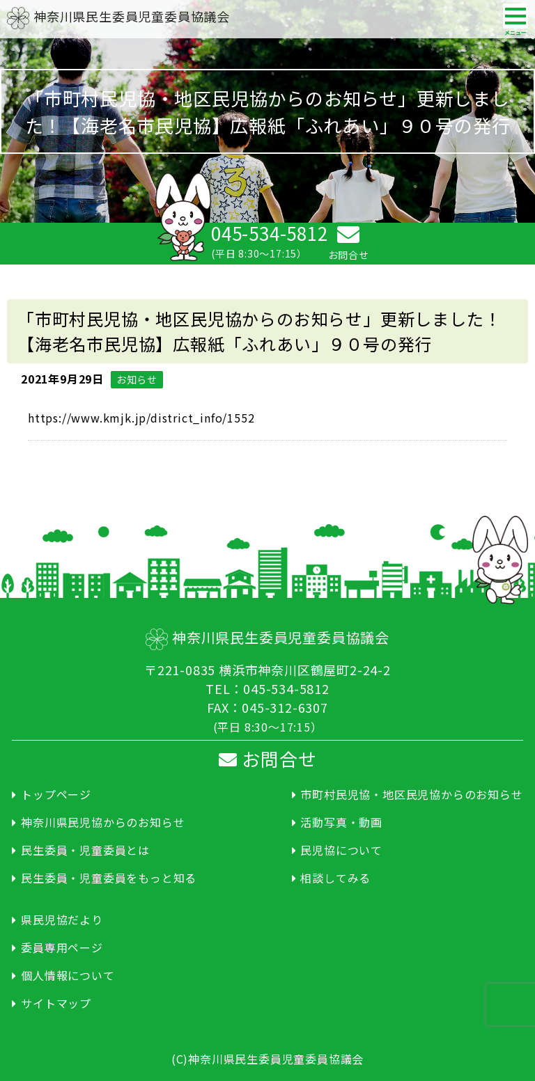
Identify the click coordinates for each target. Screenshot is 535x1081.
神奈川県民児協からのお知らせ (103, 822)
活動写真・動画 (341, 822)
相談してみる (335, 877)
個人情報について (67, 975)
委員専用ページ (62, 947)
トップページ (56, 794)
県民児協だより (62, 919)
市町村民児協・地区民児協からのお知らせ (411, 794)
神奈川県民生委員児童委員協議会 (118, 16)
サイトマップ (56, 1003)
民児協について (341, 850)
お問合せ (268, 758)
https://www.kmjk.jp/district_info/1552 (141, 417)
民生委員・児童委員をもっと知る (108, 877)
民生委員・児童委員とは (85, 850)
